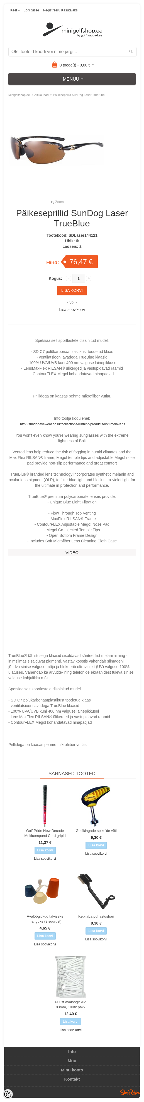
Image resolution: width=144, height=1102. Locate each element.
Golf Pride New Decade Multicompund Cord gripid (44, 833)
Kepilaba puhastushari (96, 916)
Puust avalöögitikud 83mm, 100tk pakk (70, 1004)
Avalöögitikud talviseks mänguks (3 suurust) (45, 918)
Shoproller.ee (130, 1092)
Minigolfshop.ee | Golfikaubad (28, 95)
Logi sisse (31, 10)
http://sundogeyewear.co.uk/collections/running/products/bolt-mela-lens (72, 424)
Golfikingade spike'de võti (96, 831)
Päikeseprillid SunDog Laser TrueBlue (78, 95)
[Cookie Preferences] (8, 1094)
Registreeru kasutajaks (60, 10)
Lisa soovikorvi (72, 309)
